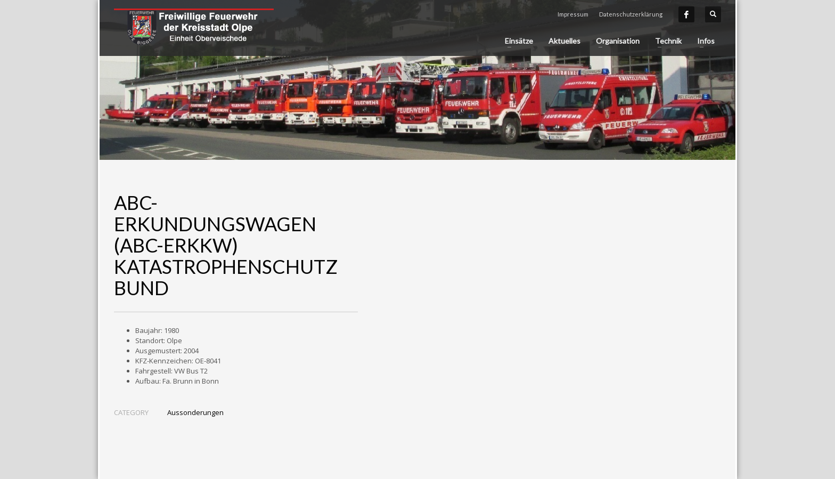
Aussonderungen (195, 412)
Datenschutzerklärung (630, 14)
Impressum (573, 14)
